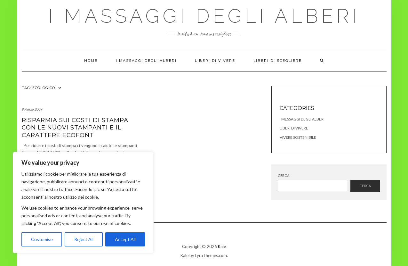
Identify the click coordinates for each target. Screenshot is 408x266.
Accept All (125, 239)
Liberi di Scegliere (277, 60)
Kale (222, 246)
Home (91, 60)
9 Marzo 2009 (32, 109)
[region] (83, 202)
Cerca (283, 175)
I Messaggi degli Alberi (302, 119)
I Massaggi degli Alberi (204, 16)
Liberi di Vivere (215, 60)
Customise (42, 239)
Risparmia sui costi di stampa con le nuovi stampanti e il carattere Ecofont (75, 128)
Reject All (83, 239)
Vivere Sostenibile (298, 137)
